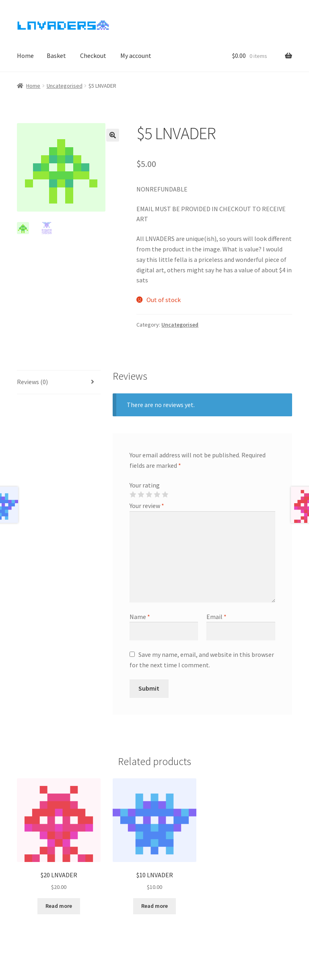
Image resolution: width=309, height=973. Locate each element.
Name (140, 617)
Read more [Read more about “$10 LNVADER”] (154, 905)
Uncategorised (64, 85)
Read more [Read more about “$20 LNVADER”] (58, 905)
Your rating (145, 485)
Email (216, 617)
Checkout (93, 55)
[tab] (59, 382)
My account (135, 55)
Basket (56, 55)
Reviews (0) (32, 382)
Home (25, 55)
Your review (147, 506)
